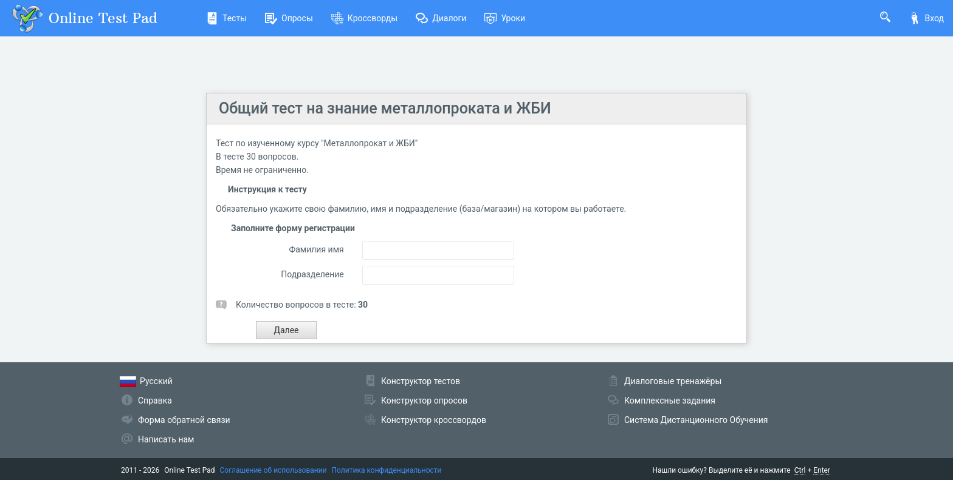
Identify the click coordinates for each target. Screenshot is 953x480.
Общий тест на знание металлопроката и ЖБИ (385, 108)
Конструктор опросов (424, 400)
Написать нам (166, 439)
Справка (155, 400)
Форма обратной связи (184, 420)
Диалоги (441, 18)
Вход (926, 18)
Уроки (504, 18)
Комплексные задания (669, 400)
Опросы (289, 18)
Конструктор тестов (420, 381)
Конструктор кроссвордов (433, 420)
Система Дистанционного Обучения (696, 420)
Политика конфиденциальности (387, 470)
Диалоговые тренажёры (672, 381)
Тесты (226, 18)
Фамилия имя (316, 249)
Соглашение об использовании (273, 470)
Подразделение (312, 274)
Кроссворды (364, 18)
